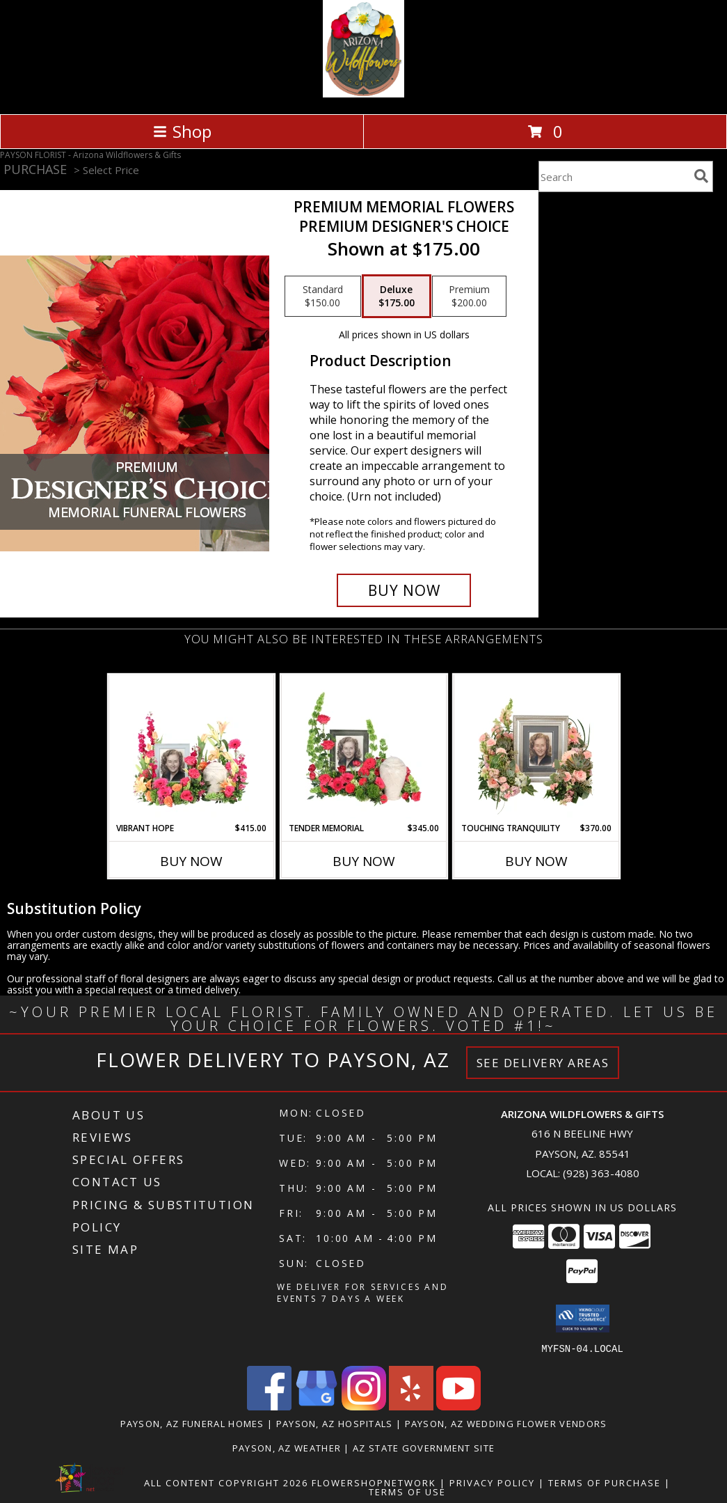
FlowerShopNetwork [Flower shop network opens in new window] (374, 1482)
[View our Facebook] (269, 1405)
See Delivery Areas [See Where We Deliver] (543, 1063)
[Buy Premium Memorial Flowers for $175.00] (404, 590)
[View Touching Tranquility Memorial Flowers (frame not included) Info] (536, 748)
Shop (182, 131)
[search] (701, 176)
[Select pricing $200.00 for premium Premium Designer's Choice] (469, 296)
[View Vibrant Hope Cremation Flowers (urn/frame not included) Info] (191, 748)
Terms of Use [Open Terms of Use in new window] (407, 1491)
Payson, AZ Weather (286, 1447)
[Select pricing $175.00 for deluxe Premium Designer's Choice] (396, 296)
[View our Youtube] (458, 1405)
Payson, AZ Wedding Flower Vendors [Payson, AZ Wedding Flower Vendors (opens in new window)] (506, 1423)
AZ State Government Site (424, 1447)
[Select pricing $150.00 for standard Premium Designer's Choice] (322, 296)
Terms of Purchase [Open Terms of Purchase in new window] (604, 1482)
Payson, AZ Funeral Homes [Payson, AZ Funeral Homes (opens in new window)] (192, 1423)
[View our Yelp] (411, 1405)
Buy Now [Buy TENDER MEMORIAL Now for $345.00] (364, 861)
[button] (582, 1318)
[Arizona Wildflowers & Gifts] (363, 93)
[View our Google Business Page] (316, 1405)
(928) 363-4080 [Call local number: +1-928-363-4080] (601, 1173)
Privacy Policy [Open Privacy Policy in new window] (492, 1482)
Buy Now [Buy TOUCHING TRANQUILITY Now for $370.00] (536, 861)
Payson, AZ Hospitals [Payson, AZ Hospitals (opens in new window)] (334, 1423)
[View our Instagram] (364, 1405)
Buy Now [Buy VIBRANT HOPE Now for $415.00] (191, 861)
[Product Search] (613, 176)
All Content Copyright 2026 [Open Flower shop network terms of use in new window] (226, 1482)
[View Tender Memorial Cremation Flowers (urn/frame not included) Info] (363, 748)
